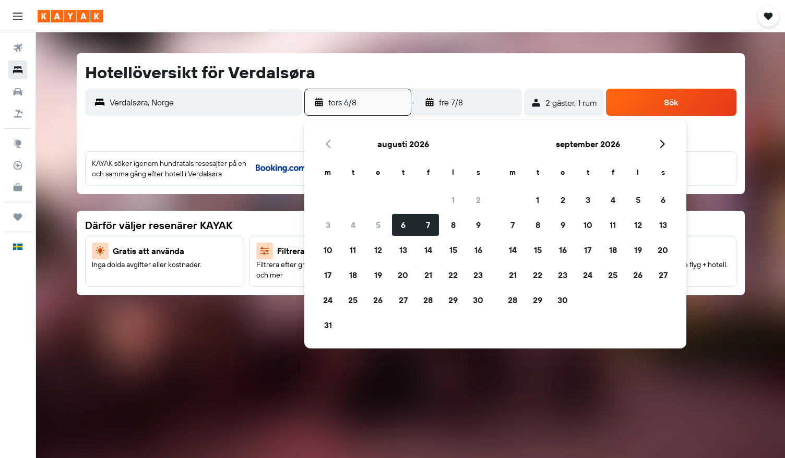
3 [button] (328, 225)
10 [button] (328, 250)
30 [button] (478, 300)
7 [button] (428, 225)
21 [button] (428, 275)
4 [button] (353, 225)
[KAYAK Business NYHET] (17, 187)
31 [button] (328, 325)
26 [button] (378, 300)
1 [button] (453, 200)
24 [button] (327, 300)
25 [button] (353, 300)
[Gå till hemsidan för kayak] (70, 16)
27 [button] (403, 300)
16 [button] (478, 250)
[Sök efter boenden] (17, 69)
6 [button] (403, 225)
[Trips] (17, 217)
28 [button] (428, 300)
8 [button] (453, 225)
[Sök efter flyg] (17, 48)
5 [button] (378, 225)
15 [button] (453, 250)
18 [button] (353, 275)
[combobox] (203, 102)
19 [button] (378, 275)
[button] (17, 16)
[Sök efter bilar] (17, 91)
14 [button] (428, 250)
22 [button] (453, 275)
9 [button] (478, 225)
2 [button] (478, 200)
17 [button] (327, 275)
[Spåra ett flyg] (17, 165)
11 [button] (353, 250)
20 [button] (403, 275)
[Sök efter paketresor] (17, 113)
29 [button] (453, 300)
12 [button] (378, 250)
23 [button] (478, 275)
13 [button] (403, 250)
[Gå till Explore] (17, 143)
